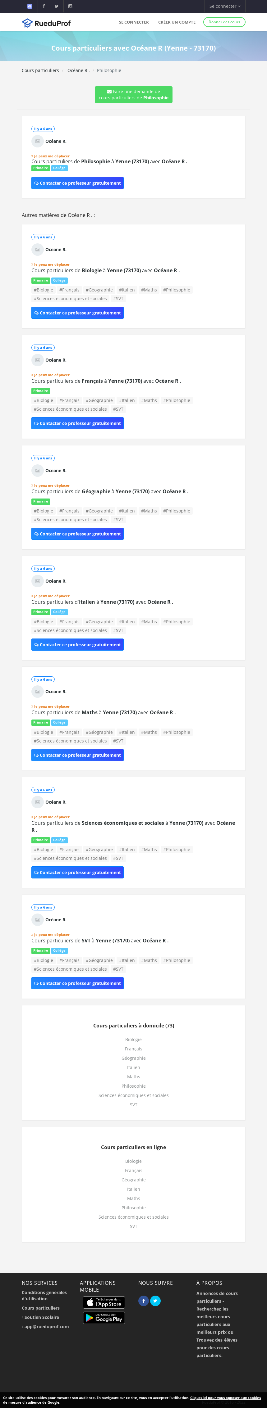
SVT (133, 1105)
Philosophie (134, 1086)
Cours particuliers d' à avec (102, 601)
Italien (133, 1067)
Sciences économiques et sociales (134, 1095)
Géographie (134, 1058)
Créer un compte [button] (177, 22)
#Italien (127, 290)
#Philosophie (176, 290)
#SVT (118, 298)
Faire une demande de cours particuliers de (133, 94)
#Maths (149, 290)
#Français (69, 290)
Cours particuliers (40, 70)
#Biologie (43, 290)
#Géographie (99, 290)
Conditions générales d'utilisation (44, 1295)
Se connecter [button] (225, 6)
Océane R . (78, 70)
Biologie (133, 1039)
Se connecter (134, 22)
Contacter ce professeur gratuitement (77, 183)
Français (133, 1049)
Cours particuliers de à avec (109, 161)
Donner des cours (224, 22)
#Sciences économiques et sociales (70, 298)
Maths (133, 1077)
